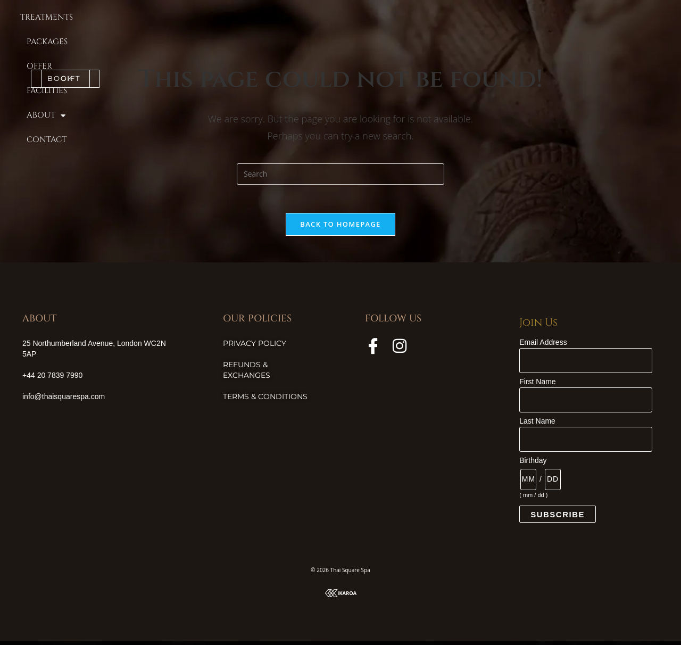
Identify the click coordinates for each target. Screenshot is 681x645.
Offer (356, 17)
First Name (537, 385)
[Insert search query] (340, 174)
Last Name (537, 424)
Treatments (251, 17)
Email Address (543, 346)
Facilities (402, 17)
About (454, 18)
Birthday (532, 464)
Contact (507, 17)
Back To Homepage (340, 228)
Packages (310, 17)
